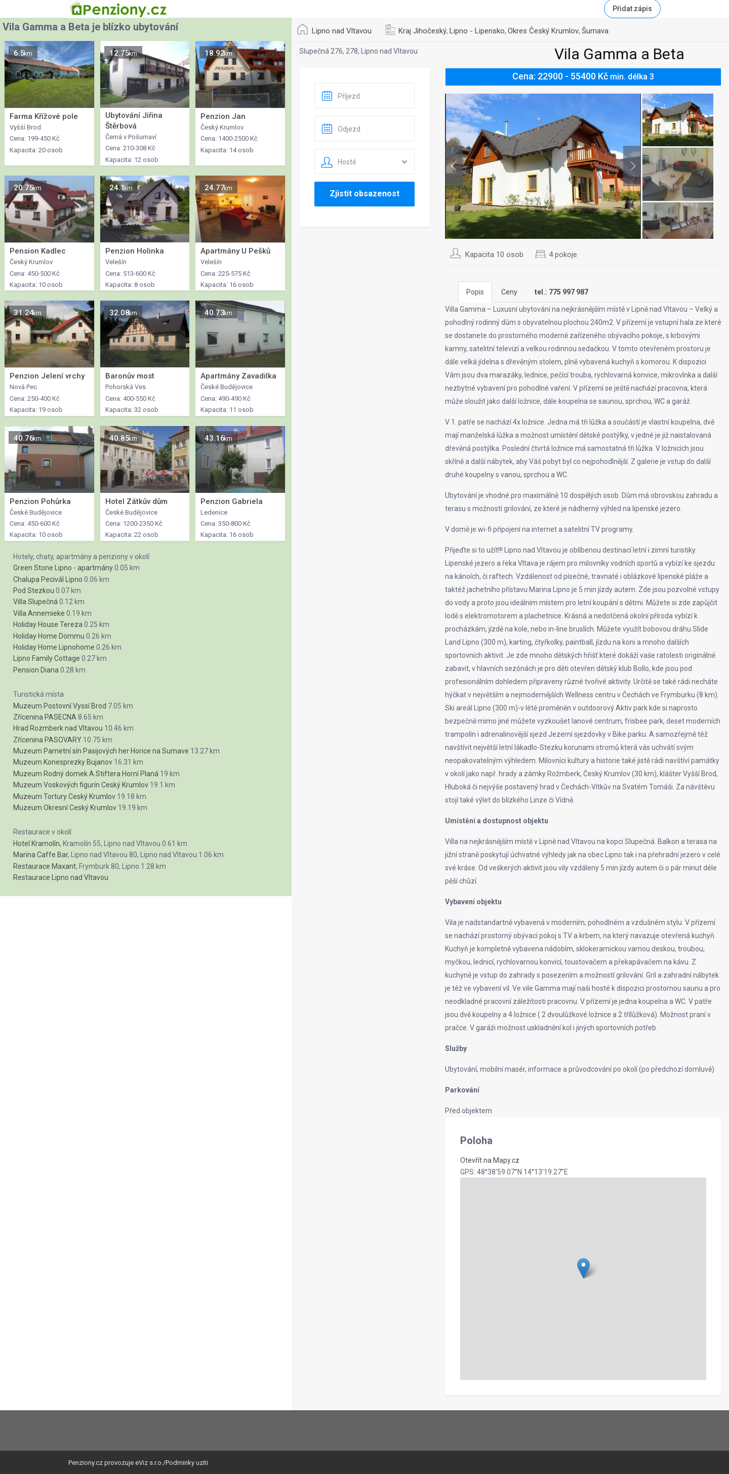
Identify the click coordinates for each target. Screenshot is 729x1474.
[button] (583, 1268)
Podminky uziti (187, 1462)
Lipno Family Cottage (46, 658)
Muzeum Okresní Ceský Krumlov (64, 808)
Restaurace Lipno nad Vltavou (60, 877)
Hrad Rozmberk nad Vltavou (58, 728)
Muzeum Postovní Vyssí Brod (59, 706)
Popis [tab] (475, 292)
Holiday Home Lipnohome (54, 647)
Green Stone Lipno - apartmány (63, 568)
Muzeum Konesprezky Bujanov (62, 762)
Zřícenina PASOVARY (47, 740)
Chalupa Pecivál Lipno (48, 579)
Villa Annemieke (39, 613)
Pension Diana (36, 670)
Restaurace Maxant (44, 866)
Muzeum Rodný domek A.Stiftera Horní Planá (85, 774)
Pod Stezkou (33, 590)
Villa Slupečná (35, 602)
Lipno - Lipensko (477, 30)
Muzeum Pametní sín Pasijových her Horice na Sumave (101, 751)
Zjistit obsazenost (364, 193)
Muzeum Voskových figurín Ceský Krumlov (80, 785)
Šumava (595, 30)
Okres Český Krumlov (543, 30)
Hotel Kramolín (36, 843)
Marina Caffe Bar (40, 855)
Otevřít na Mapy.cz (489, 1160)
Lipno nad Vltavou (342, 30)
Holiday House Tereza (48, 624)
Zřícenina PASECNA (44, 717)
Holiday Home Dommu (49, 636)
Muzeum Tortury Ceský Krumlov (64, 796)
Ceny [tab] (509, 292)
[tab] (561, 292)
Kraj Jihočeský (422, 30)
